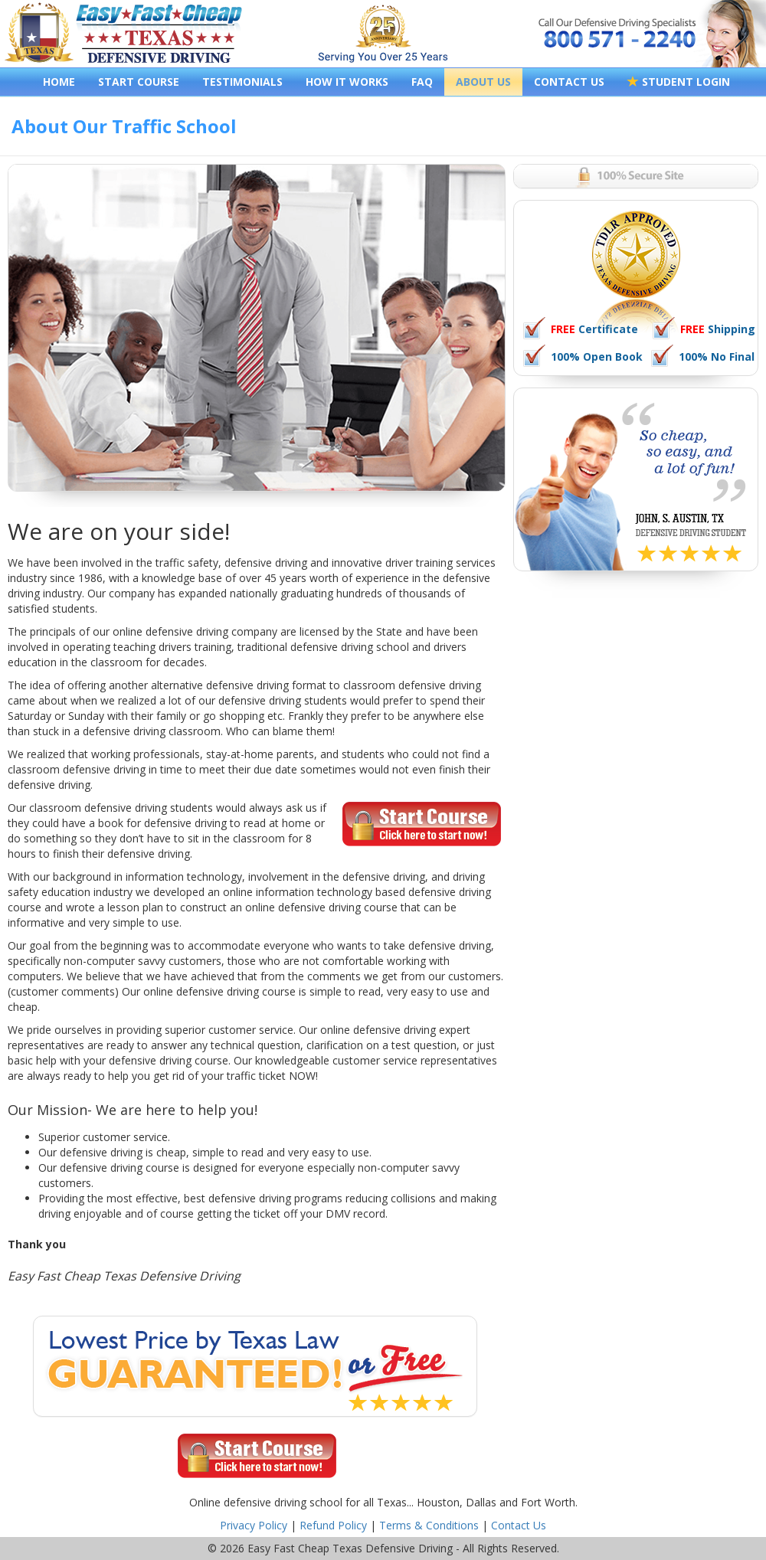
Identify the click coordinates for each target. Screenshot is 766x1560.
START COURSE (138, 81)
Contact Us (518, 1525)
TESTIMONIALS (242, 81)
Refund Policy (333, 1525)
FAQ (422, 81)
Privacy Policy (253, 1525)
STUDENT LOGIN (678, 81)
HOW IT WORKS (347, 81)
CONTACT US (569, 81)
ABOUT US (483, 81)
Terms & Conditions (429, 1525)
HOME (59, 81)
